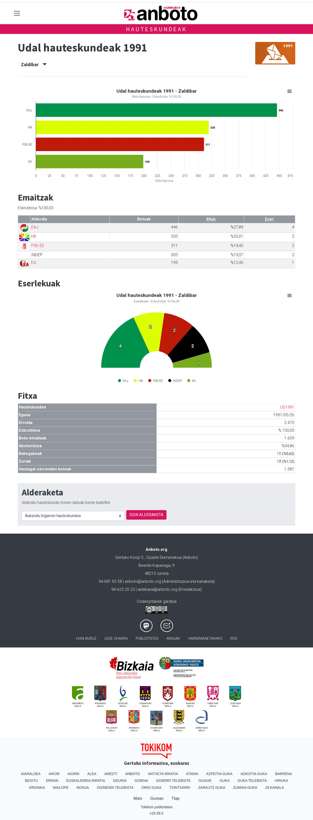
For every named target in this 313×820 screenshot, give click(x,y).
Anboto (132, 774)
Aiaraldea (31, 774)
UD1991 (287, 407)
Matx (138, 798)
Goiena (141, 781)
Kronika (37, 788)
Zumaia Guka (245, 788)
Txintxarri (180, 788)
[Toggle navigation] (17, 13)
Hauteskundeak (156, 29)
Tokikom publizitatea (156, 807)
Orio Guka (151, 788)
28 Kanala (274, 788)
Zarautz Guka (211, 788)
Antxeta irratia (163, 774)
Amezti (110, 774)
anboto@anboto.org (143, 581)
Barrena (283, 774)
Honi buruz (86, 638)
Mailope (60, 788)
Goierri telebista (173, 781)
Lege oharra (116, 638)
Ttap (176, 798)
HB (33, 236)
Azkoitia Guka (253, 774)
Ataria (192, 774)
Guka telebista (252, 781)
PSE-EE (37, 245)
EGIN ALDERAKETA (146, 514)
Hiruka (281, 781)
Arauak (173, 638)
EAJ (34, 227)
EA (33, 262)
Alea (91, 774)
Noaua (82, 788)
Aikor (54, 774)
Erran (52, 781)
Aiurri (73, 774)
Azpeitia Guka (219, 774)
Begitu (31, 781)
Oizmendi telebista (115, 788)
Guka (225, 781)
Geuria (119, 781)
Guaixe (205, 781)
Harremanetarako (205, 638)
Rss (233, 638)
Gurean (157, 798)
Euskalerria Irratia (85, 781)
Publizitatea (147, 638)
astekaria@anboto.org (157, 589)
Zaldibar (34, 64)
